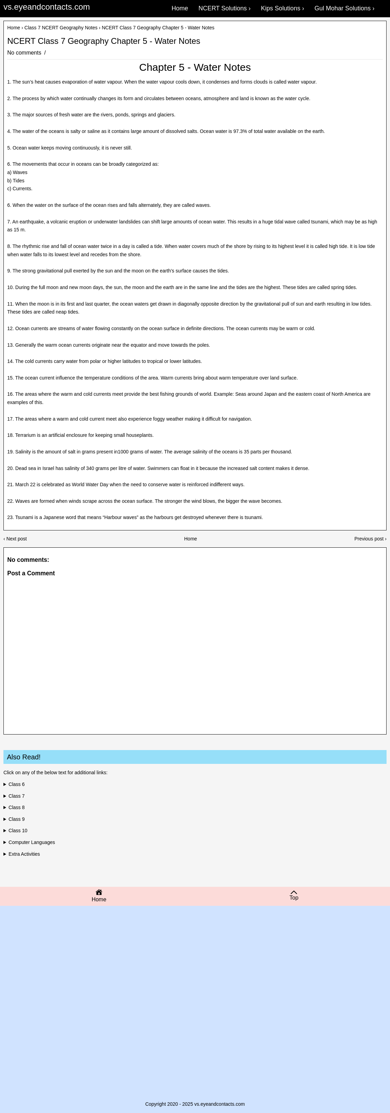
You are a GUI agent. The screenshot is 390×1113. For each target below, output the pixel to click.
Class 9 (17, 819)
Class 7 (17, 796)
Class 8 (17, 807)
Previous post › (370, 538)
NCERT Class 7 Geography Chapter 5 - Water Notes (103, 41)
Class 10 (18, 830)
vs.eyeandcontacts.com (46, 6)
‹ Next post (15, 538)
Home (13, 27)
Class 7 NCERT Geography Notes (61, 27)
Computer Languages (32, 842)
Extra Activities (24, 854)
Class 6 (17, 784)
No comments (25, 53)
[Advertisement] (195, 964)
